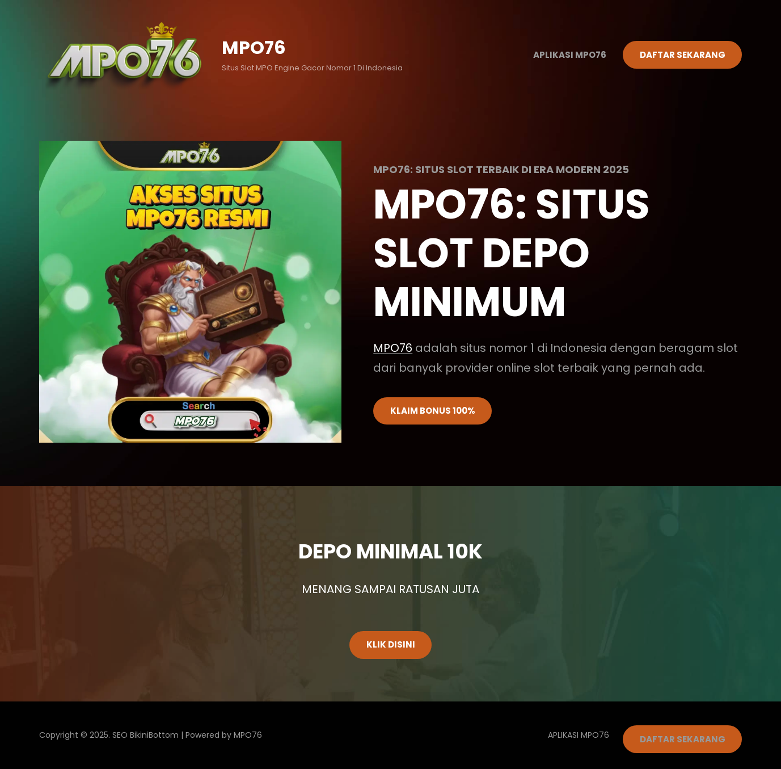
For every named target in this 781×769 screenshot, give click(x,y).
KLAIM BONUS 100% (432, 411)
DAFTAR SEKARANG (682, 55)
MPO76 (254, 47)
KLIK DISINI (390, 644)
